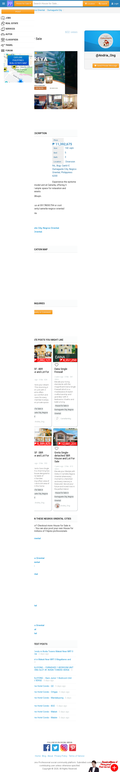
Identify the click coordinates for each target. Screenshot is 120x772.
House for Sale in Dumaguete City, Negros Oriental (38, 413)
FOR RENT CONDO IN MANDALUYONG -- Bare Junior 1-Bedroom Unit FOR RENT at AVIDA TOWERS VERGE (40, 679)
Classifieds (9, 40)
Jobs (6, 18)
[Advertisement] (60, 19)
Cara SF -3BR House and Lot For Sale (39, 455)
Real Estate (9, 23)
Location (90, 3)
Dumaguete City (54, 10)
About (50, 756)
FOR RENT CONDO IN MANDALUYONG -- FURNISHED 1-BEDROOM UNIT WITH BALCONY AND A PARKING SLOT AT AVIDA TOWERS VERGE (40, 668)
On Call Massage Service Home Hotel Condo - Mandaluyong (35, 698)
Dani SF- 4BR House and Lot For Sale (39, 372)
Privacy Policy (60, 756)
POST (18, 11)
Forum (7, 51)
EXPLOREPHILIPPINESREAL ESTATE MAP (18, 60)
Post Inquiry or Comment (39, 312)
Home (38, 756)
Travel (7, 45)
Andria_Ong (39, 422)
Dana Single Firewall (60, 370)
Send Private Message (105, 65)
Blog (44, 756)
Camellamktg (66, 419)
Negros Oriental (38, 10)
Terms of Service (76, 756)
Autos (6, 34)
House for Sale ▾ (23, 3)
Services (8, 29)
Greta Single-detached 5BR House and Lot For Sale (64, 457)
